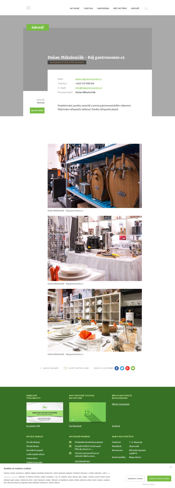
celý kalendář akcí (82, 461)
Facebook (116, 426)
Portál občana (33, 442)
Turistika (88, 8)
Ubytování (134, 446)
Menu (28, 7)
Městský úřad (120, 8)
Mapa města (135, 457)
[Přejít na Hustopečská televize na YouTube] (87, 412)
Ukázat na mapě (50, 368)
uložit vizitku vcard (79, 368)
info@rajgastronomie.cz (88, 87)
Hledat (146, 8)
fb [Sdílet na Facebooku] (117, 368)
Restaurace (117, 450)
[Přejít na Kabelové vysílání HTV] (44, 412)
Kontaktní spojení (34, 450)
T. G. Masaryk (135, 442)
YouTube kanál (75, 426)
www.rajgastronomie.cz (88, 79)
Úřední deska (32, 446)
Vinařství (116, 442)
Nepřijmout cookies (135, 479)
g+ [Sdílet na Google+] (127, 368)
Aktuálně (74, 8)
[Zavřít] (170, 467)
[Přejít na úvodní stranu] (50, 8)
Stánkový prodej (34, 462)
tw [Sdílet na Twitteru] (122, 368)
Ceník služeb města (35, 454)
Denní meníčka (118, 457)
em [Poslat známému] (133, 368)
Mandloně (116, 446)
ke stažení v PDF (33, 426)
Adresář (135, 8)
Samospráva (103, 8)
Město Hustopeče (121, 404)
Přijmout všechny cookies (159, 479)
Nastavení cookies (148, 484)
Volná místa (32, 458)
